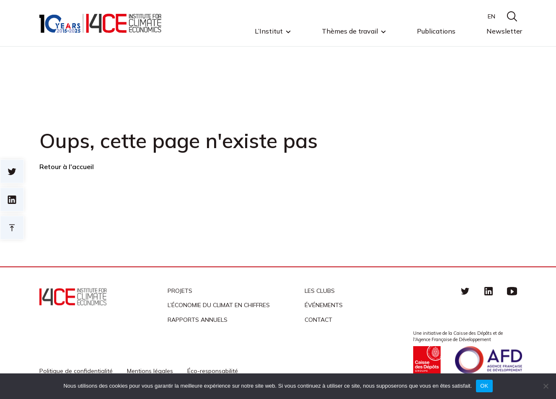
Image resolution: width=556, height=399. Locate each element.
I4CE (101, 23)
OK (484, 386)
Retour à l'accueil (66, 166)
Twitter (465, 291)
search (512, 16)
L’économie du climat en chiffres (219, 305)
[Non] (545, 386)
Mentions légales (150, 371)
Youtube (512, 291)
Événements (324, 305)
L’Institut (269, 31)
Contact (318, 319)
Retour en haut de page (12, 228)
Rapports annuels (198, 319)
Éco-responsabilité (212, 371)
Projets (180, 291)
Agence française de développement (488, 360)
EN (491, 16)
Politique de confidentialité (76, 371)
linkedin (489, 291)
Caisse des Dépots (427, 360)
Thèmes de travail (350, 31)
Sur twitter (12, 171)
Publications (436, 31)
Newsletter (504, 31)
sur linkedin (12, 199)
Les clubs (320, 291)
